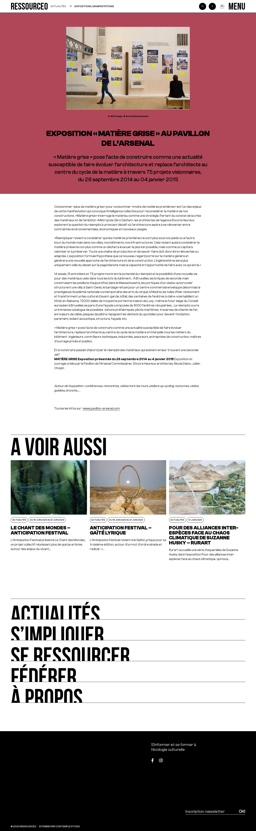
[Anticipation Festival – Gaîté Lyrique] (128, 510)
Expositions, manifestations (94, 6)
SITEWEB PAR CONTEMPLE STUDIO (59, 826)
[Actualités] (128, 609)
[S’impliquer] (128, 629)
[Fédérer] (128, 671)
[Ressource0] (29, 6)
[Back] (212, 6)
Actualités (58, 6)
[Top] (229, 758)
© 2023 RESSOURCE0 (23, 826)
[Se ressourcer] (128, 650)
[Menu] (236, 6)
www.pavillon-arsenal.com (101, 408)
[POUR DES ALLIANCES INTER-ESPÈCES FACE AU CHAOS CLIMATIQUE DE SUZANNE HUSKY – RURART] (207, 510)
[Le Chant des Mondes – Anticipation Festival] (49, 510)
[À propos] (128, 692)
